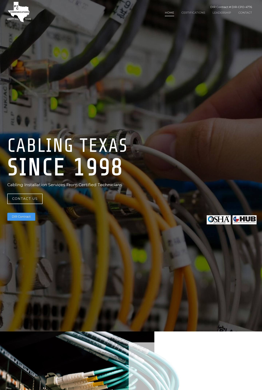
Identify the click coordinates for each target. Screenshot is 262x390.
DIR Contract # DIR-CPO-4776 (231, 7)
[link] (169, 12)
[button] (25, 199)
